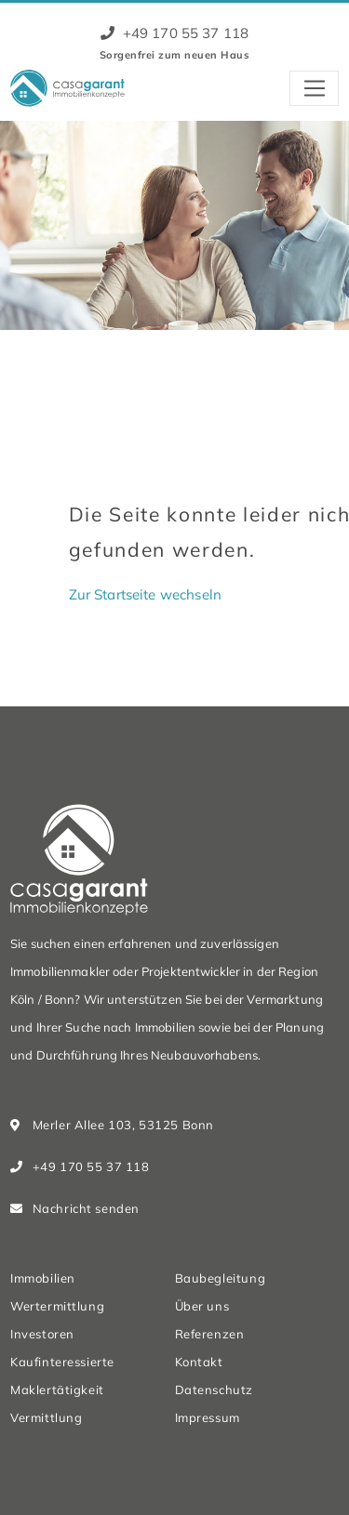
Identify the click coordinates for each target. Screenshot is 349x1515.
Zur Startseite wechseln (145, 594)
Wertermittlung (57, 1305)
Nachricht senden (86, 1208)
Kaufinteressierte (62, 1361)
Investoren (42, 1333)
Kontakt (199, 1361)
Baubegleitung (220, 1278)
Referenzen (210, 1333)
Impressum (207, 1417)
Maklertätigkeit (57, 1389)
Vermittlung (46, 1417)
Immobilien (42, 1278)
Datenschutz (214, 1389)
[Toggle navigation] (314, 88)
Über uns (202, 1305)
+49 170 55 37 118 (174, 33)
